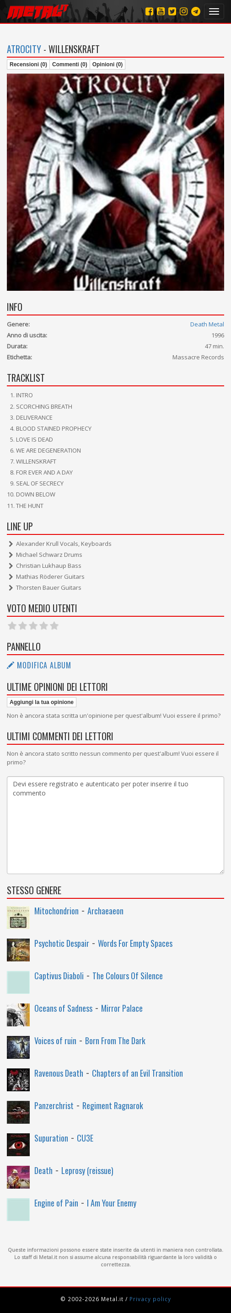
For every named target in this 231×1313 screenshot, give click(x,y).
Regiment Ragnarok (112, 1105)
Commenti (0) (69, 64)
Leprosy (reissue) (87, 1170)
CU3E (85, 1138)
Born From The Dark (115, 1040)
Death (43, 1170)
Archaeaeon (105, 911)
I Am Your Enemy (111, 1203)
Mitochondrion (56, 911)
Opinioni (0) (107, 64)
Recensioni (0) (28, 64)
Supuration (51, 1138)
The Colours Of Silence (127, 976)
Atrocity (24, 49)
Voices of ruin (55, 1040)
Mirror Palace (122, 1008)
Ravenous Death (58, 1073)
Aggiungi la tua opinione (42, 702)
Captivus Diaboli (59, 976)
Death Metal (207, 324)
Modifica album (39, 665)
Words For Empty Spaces (135, 943)
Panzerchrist (54, 1105)
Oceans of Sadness (63, 1008)
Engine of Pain (56, 1203)
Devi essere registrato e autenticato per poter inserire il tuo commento (115, 825)
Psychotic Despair (61, 943)
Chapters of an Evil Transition (137, 1073)
